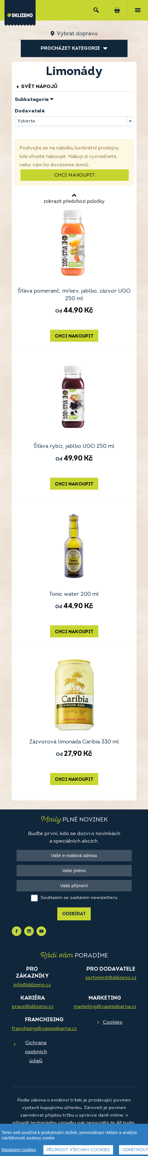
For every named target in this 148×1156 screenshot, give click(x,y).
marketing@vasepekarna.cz (105, 1006)
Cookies (112, 1022)
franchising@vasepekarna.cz (44, 1028)
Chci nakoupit (74, 175)
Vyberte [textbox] (26, 121)
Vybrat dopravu (77, 34)
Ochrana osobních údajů (36, 1051)
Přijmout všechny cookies (78, 1150)
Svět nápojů (36, 86)
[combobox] (74, 121)
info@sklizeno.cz (32, 985)
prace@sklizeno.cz (33, 1006)
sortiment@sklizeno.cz (111, 977)
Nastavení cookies (19, 1149)
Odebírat (74, 914)
